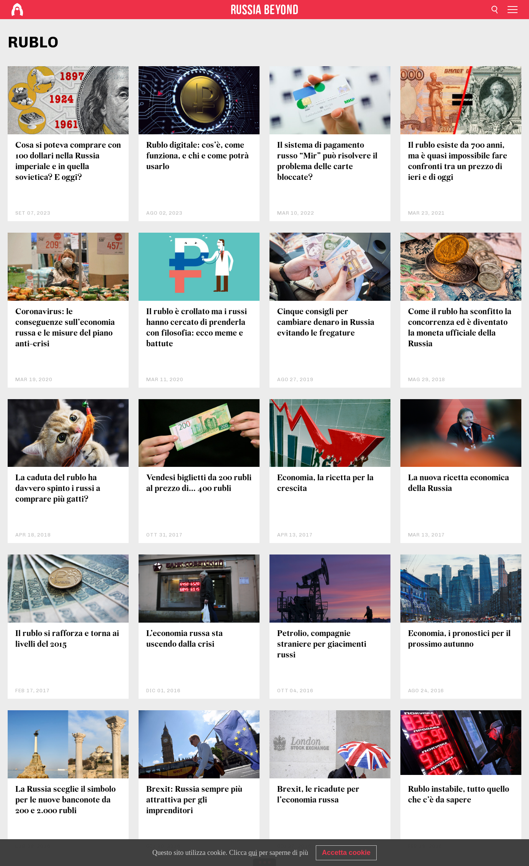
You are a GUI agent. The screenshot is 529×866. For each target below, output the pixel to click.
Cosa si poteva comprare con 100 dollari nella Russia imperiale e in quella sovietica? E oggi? (68, 161)
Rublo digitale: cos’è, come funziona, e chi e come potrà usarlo (197, 156)
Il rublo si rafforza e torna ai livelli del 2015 (67, 639)
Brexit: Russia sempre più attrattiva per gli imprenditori (194, 800)
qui (252, 852)
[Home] (17, 9)
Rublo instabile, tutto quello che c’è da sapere (458, 795)
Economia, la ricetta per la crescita (325, 483)
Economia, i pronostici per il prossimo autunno (459, 639)
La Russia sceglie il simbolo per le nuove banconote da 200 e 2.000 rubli (65, 800)
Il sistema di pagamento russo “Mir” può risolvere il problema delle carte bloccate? (327, 161)
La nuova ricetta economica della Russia (458, 483)
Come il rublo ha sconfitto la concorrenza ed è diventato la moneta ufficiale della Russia (459, 328)
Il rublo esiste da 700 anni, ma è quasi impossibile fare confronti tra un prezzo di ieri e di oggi (457, 161)
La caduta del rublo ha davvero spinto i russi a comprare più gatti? (57, 489)
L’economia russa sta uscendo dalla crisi (184, 639)
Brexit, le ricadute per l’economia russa (318, 795)
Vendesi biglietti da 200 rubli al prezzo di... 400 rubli (198, 483)
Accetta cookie (346, 852)
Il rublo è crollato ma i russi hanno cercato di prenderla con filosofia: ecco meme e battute (196, 328)
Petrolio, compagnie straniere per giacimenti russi (321, 645)
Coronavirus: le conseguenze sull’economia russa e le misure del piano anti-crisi (65, 328)
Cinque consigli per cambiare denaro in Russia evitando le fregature (325, 323)
